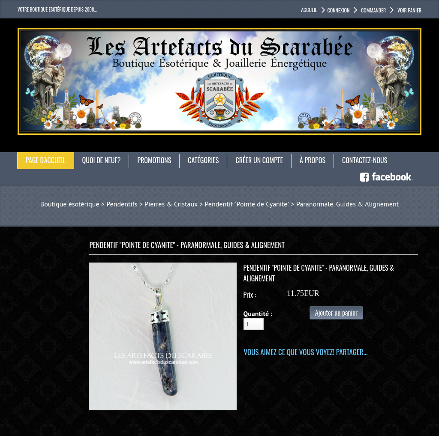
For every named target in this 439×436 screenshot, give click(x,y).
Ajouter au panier (336, 313)
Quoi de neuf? (101, 160)
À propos (312, 160)
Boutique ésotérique (69, 204)
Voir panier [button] (408, 10)
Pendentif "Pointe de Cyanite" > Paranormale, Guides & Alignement (301, 204)
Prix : (250, 295)
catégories (203, 160)
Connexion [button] (339, 10)
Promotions (154, 160)
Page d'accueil (46, 160)
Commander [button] (373, 10)
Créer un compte (259, 160)
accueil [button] (309, 9)
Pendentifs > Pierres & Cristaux (152, 204)
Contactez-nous (364, 160)
